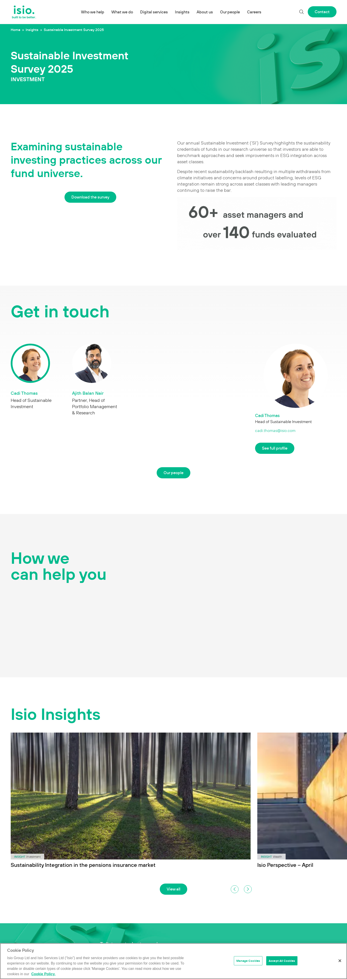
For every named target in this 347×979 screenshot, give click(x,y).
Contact (322, 11)
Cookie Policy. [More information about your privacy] (43, 974)
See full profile (274, 448)
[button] (235, 889)
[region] (173, 961)
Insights (182, 11)
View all (173, 889)
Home (15, 29)
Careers (254, 11)
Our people (230, 11)
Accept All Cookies (282, 960)
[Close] (340, 961)
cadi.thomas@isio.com (275, 430)
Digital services (154, 11)
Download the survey (90, 197)
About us (205, 11)
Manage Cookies (248, 960)
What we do (122, 11)
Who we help (92, 11)
